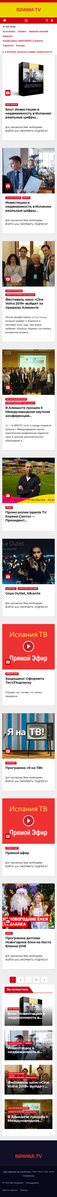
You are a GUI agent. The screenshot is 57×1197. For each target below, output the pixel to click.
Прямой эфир (12, 674)
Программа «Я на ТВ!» (24, 768)
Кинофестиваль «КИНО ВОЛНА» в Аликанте (23, 41)
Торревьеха (8, 46)
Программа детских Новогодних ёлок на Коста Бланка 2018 (28, 942)
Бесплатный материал (16, 399)
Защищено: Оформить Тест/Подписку (24, 681)
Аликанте (22, 31)
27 (36, 979)
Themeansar (29, 1175)
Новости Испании (14, 291)
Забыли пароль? (10, 1190)
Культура (20, 46)
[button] (47, 20)
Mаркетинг (7, 36)
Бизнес (26, 198)
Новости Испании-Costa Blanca (20, 295)
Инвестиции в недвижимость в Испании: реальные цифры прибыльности (28, 209)
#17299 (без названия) (12, 1183)
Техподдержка (32, 1183)
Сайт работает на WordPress (17, 1171)
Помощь (24, 1190)
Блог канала (11, 104)
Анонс (9, 933)
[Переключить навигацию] (26, 20)
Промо (9, 507)
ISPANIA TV (28, 10)
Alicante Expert (13, 198)
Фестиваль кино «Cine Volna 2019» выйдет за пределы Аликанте (24, 303)
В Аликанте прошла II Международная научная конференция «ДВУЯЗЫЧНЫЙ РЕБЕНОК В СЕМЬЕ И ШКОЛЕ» (27, 416)
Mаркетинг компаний (38, 31)
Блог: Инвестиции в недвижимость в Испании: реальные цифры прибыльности (28, 115)
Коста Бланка (9, 31)
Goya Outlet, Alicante (22, 593)
